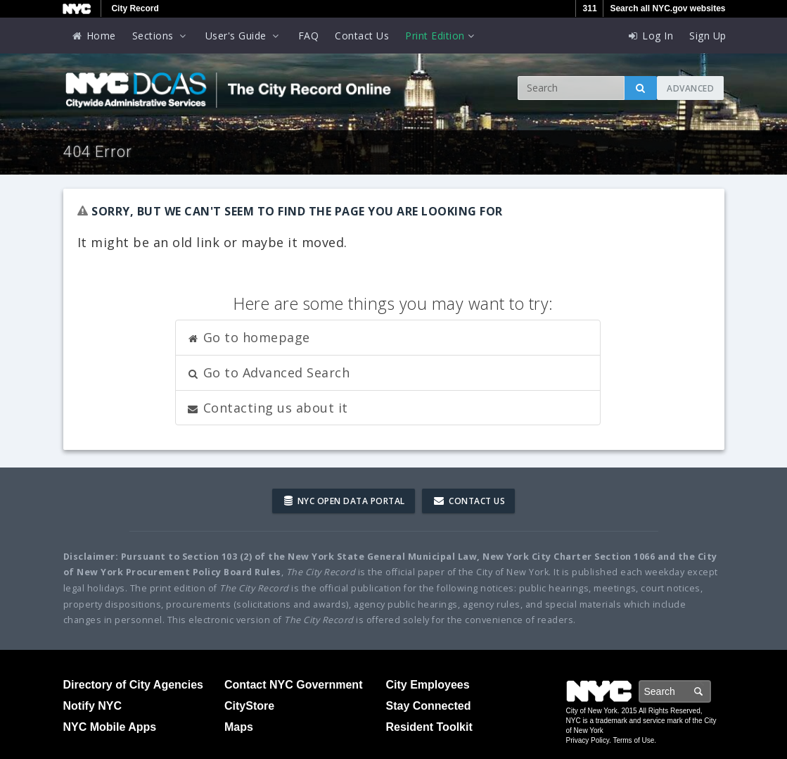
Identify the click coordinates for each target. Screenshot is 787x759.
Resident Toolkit (429, 727)
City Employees (428, 685)
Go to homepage (248, 337)
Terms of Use (633, 740)
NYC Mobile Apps (110, 727)
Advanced (690, 88)
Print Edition (441, 35)
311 (590, 8)
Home (93, 35)
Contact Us (362, 35)
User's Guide (243, 35)
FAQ (308, 35)
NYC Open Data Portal (344, 501)
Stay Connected (428, 706)
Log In (650, 35)
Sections (160, 35)
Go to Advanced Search (268, 372)
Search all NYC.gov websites (667, 8)
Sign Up (708, 35)
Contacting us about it (267, 407)
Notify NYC (92, 706)
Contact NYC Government (293, 685)
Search (710, 691)
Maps (238, 727)
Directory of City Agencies (133, 685)
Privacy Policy (588, 740)
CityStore (249, 706)
